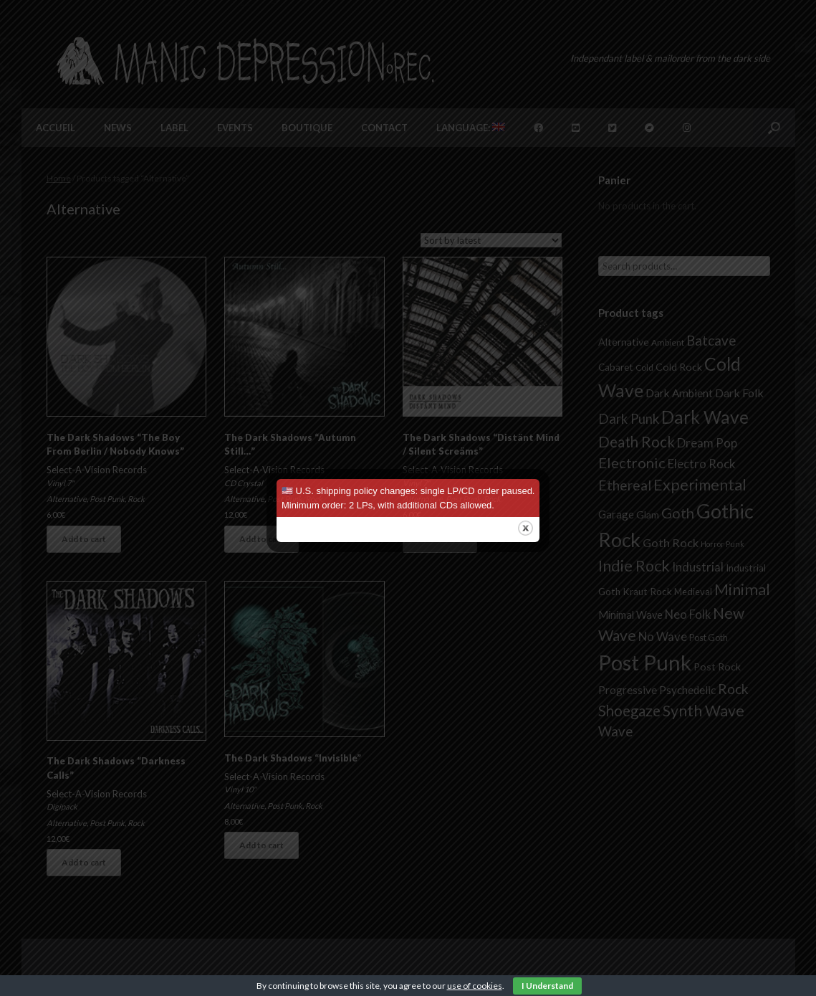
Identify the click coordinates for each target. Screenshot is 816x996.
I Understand (547, 985)
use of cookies (474, 985)
